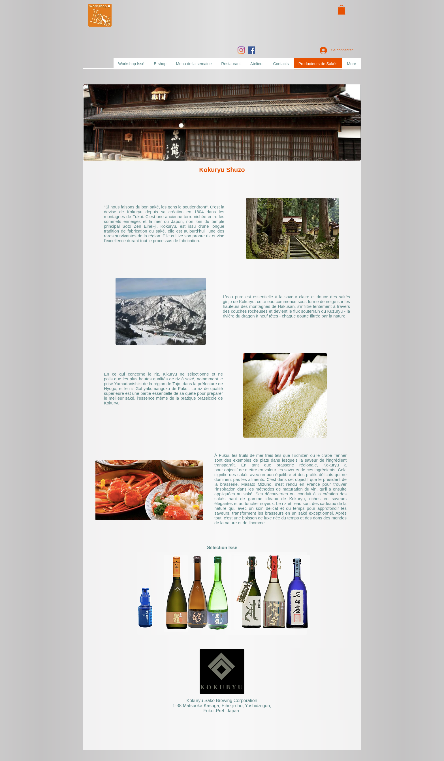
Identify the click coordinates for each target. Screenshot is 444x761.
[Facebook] (251, 50)
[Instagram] (241, 50)
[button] (341, 9)
